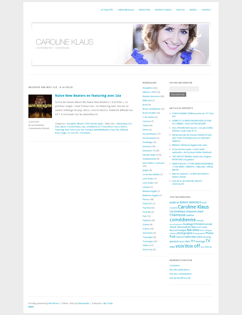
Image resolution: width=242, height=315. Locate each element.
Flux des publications (180, 269)
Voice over (148, 249)
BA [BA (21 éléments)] (178, 202)
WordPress (54, 303)
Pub (117, 130)
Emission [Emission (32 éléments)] (199, 224)
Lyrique (146, 187)
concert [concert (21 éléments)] (200, 220)
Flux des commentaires (181, 274)
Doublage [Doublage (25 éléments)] (188, 224)
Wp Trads (108, 303)
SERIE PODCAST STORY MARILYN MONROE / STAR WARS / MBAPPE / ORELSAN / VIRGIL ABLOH (192, 166)
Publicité (124, 130)
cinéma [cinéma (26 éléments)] (190, 215)
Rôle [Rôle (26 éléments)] (193, 236)
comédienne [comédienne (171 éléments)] (183, 219)
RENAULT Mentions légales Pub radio (189, 145)
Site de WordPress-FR (180, 278)
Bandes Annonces (151, 96)
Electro (124, 127)
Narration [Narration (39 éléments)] (193, 230)
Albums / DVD (83, 124)
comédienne (91, 127)
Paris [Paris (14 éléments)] (202, 230)
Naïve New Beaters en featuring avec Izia (88, 96)
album (63, 127)
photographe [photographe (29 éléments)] (184, 233)
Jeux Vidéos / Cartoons (154, 163)
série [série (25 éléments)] (187, 241)
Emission (147, 146)
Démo (146, 129)
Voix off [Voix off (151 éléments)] (192, 246)
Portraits (147, 212)
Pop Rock (147, 208)
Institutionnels (149, 159)
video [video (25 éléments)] (172, 246)
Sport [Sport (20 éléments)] (182, 241)
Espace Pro (144, 10)
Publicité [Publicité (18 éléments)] (180, 237)
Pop (112, 130)
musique (89, 130)
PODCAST (147, 203)
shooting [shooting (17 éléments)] (207, 237)
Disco (117, 127)
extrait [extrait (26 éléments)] (208, 224)
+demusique (121, 124)
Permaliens (85, 133)
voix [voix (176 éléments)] (180, 246)
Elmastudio (84, 303)
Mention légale (150, 191)
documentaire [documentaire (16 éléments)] (176, 224)
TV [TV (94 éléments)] (208, 241)
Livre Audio (148, 178)
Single (63, 133)
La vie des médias (151, 174)
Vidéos (193, 10)
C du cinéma (148, 117)
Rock (57, 133)
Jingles (146, 170)
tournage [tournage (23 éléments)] (200, 241)
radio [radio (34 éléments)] (187, 236)
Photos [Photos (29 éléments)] (209, 233)
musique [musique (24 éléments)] (181, 230)
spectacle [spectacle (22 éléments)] (174, 241)
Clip (83, 127)
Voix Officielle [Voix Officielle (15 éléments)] (206, 247)
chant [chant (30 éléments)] (200, 211)
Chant (145, 125)
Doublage (147, 142)
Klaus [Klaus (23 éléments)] (194, 227)
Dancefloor (108, 127)
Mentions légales (151, 195)
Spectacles (148, 233)
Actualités (107, 10)
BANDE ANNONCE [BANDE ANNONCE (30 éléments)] (190, 202)
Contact (206, 10)
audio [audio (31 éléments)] (173, 202)
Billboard (147, 100)
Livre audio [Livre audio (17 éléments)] (202, 227)
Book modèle (149, 113)
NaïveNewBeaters (102, 130)
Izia (82, 130)
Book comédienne (151, 109)
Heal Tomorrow (72, 130)
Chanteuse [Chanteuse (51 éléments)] (178, 215)
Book (145, 104)
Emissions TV (149, 150)
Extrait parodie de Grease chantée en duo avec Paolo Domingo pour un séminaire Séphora (192, 138)
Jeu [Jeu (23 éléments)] (189, 227)
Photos (180, 10)
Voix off (74, 133)
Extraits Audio (163, 10)
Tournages (148, 237)
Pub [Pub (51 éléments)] (172, 237)
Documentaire (149, 134)
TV (68, 133)
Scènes (146, 224)
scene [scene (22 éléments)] (199, 237)
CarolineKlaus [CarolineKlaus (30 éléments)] (178, 211)
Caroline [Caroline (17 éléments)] (173, 208)
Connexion (175, 265)
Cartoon (147, 121)
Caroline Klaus (126, 10)
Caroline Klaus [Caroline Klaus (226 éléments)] (193, 207)
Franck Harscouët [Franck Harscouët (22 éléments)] (178, 227)
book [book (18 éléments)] (204, 203)
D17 (100, 127)
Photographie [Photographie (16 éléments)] (199, 233)
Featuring (59, 130)
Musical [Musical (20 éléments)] (173, 230)
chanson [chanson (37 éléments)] (191, 211)
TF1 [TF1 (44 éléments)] (192, 241)
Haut (31, 306)
